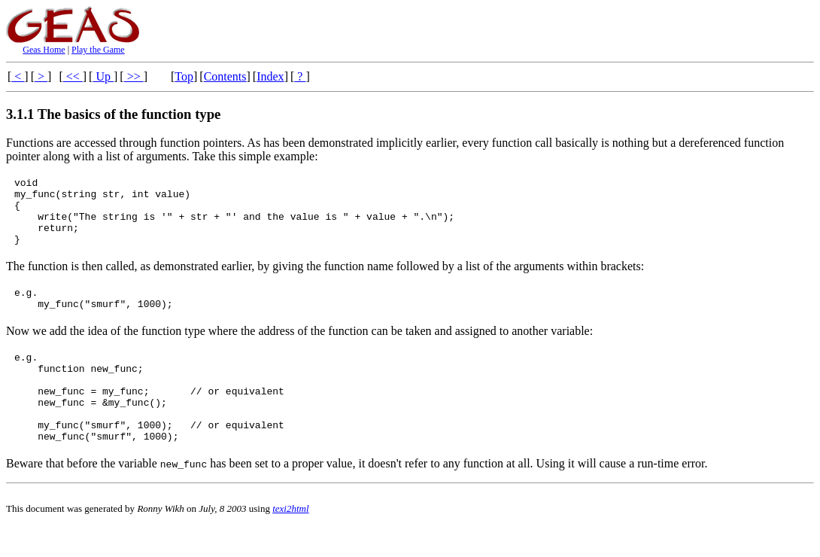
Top (184, 76)
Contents (225, 76)
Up (103, 76)
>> (134, 76)
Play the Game (98, 49)
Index (270, 76)
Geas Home (44, 49)
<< (73, 76)
